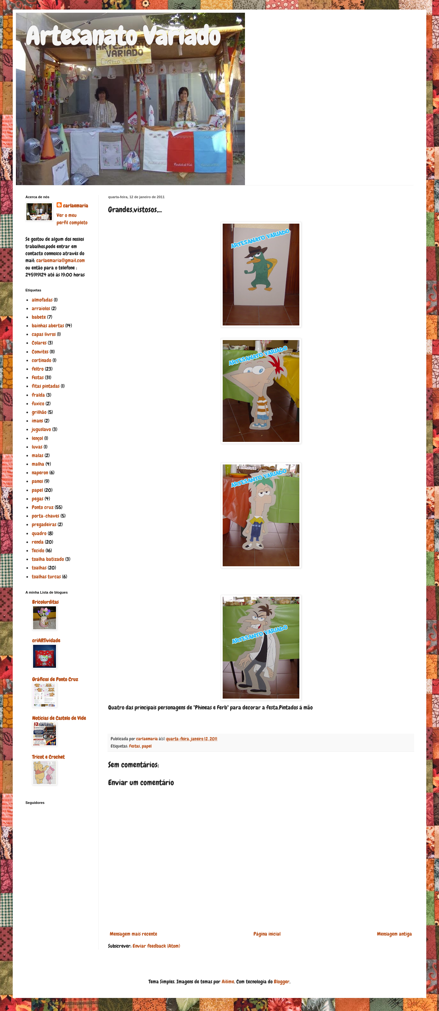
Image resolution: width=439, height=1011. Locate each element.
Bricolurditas (45, 602)
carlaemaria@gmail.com (60, 260)
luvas (37, 446)
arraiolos (41, 308)
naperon (40, 472)
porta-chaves (45, 515)
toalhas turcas (46, 576)
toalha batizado (48, 559)
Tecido (38, 550)
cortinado (41, 360)
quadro (39, 533)
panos (37, 481)
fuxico (38, 403)
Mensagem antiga (394, 934)
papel (147, 746)
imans (37, 420)
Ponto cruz (42, 507)
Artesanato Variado (122, 36)
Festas (134, 746)
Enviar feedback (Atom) (156, 946)
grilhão (39, 412)
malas (37, 455)
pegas (37, 498)
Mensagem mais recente (133, 934)
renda (38, 542)
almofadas (42, 299)
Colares (39, 342)
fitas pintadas (45, 386)
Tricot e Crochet (48, 757)
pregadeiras (44, 524)
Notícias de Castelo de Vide (59, 718)
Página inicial (267, 934)
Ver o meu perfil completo (72, 219)
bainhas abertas (48, 325)
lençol (37, 438)
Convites (40, 351)
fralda (38, 395)
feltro (38, 369)
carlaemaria (75, 205)
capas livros (44, 334)
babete (39, 317)
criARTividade (46, 640)
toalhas (39, 567)
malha (38, 464)
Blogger (281, 981)
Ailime (228, 981)
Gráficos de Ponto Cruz (55, 679)
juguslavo (41, 429)
